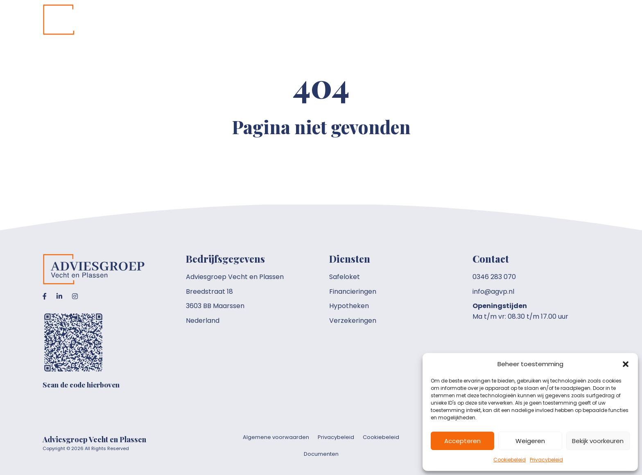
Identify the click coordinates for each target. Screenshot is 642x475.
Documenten (321, 454)
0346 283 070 (494, 276)
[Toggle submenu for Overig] (555, 20)
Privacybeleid (546, 459)
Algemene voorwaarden (276, 437)
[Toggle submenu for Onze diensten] (462, 20)
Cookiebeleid (509, 459)
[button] (626, 364)
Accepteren (462, 441)
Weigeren (530, 441)
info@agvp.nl (493, 291)
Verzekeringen (352, 320)
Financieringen (352, 291)
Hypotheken (349, 306)
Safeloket (344, 276)
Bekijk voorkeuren (598, 441)
